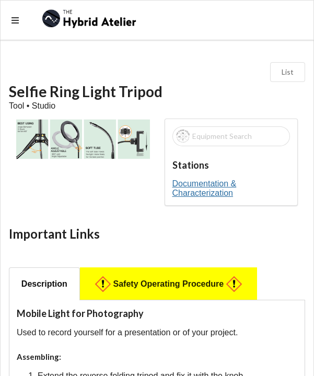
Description (44, 283)
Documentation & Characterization (204, 188)
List (288, 71)
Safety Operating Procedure (168, 284)
